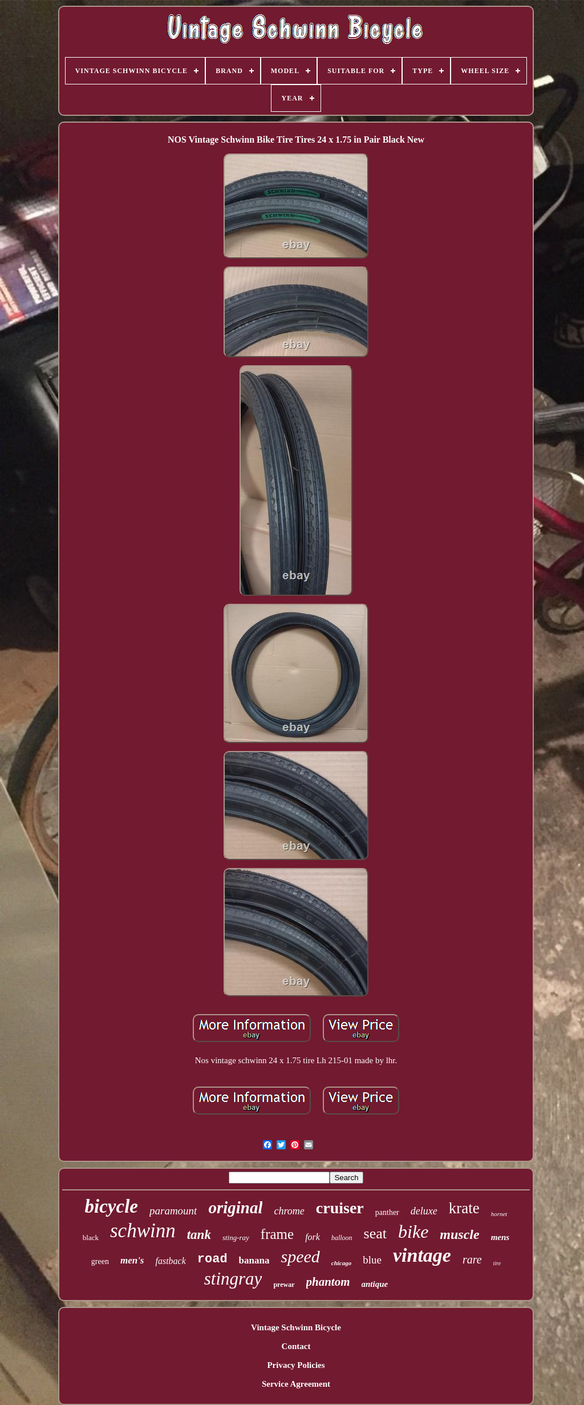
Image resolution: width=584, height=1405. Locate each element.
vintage (422, 1255)
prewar (283, 1285)
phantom (328, 1282)
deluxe (424, 1211)
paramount (173, 1211)
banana (254, 1260)
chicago (341, 1262)
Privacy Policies (296, 1365)
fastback (170, 1261)
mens (500, 1237)
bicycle (111, 1206)
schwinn (143, 1231)
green (100, 1261)
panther (387, 1212)
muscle (459, 1234)
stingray (233, 1279)
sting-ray (235, 1237)
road (212, 1259)
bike (413, 1231)
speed (300, 1256)
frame (277, 1234)
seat (375, 1233)
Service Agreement (296, 1383)
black (91, 1237)
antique (375, 1284)
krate (464, 1208)
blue (372, 1260)
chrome (289, 1211)
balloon (341, 1238)
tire (497, 1263)
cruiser (340, 1208)
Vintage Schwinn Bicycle (296, 1327)
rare (472, 1259)
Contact (296, 1346)
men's (132, 1260)
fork (312, 1237)
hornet (499, 1213)
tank (199, 1235)
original (235, 1207)
